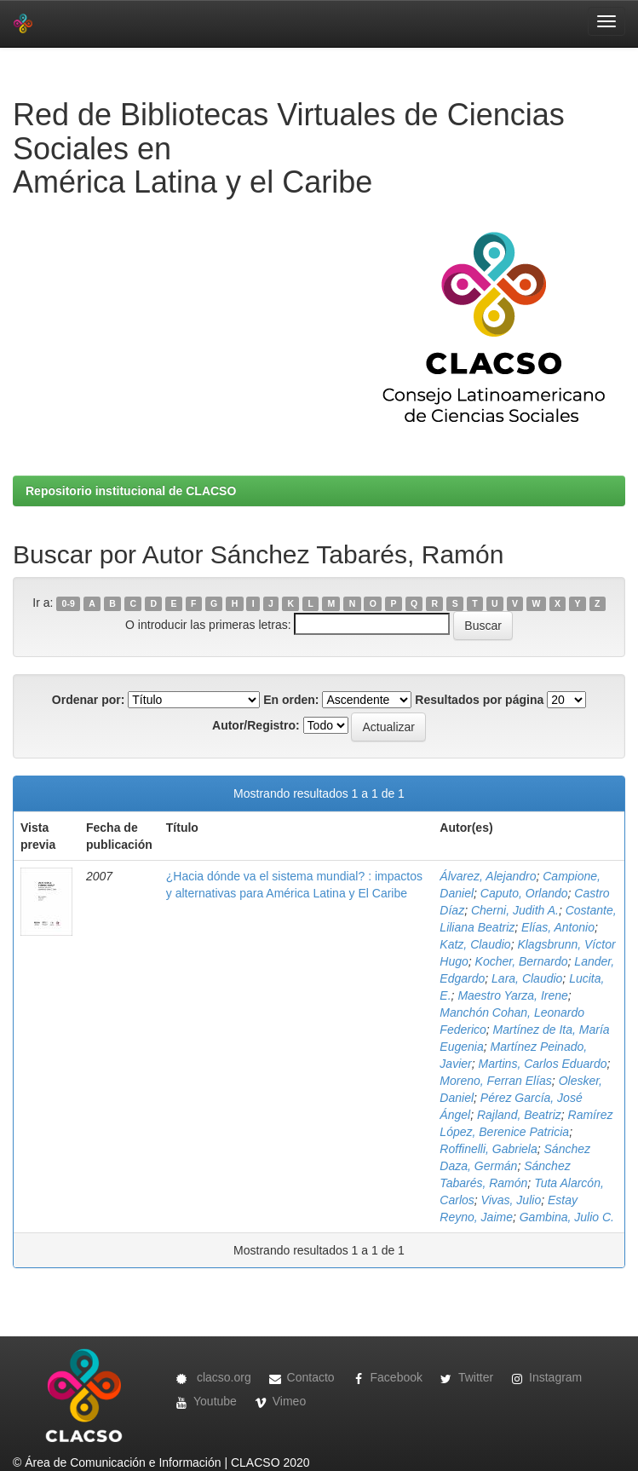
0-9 (68, 603)
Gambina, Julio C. (567, 1217)
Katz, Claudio (475, 944)
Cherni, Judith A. (515, 910)
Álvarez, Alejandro (488, 876)
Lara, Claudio (526, 978)
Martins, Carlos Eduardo (543, 1063)
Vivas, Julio (511, 1200)
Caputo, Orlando (524, 893)
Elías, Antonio (558, 927)
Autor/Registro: (256, 725)
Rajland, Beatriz (519, 1115)
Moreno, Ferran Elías (496, 1080)
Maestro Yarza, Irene (512, 995)
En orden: (291, 700)
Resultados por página (479, 700)
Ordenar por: (88, 700)
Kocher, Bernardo (521, 961)
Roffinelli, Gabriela (488, 1149)
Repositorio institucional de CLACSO (131, 491)
